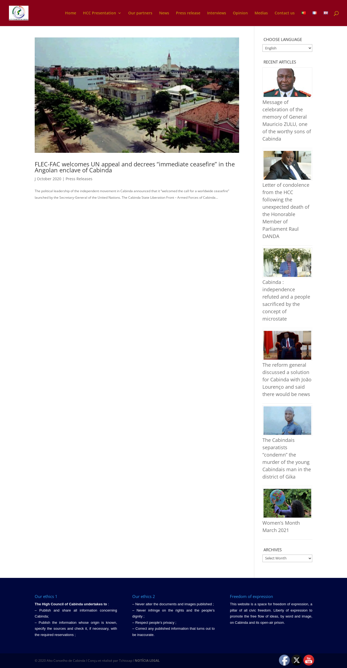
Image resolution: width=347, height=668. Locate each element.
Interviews (216, 13)
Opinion (240, 13)
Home (70, 13)
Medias (261, 13)
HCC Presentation (99, 13)
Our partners (140, 13)
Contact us (285, 13)
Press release (188, 13)
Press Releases (79, 178)
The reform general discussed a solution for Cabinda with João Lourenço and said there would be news (286, 379)
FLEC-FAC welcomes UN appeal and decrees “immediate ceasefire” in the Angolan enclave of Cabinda (135, 167)
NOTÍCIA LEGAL (147, 660)
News (164, 13)
